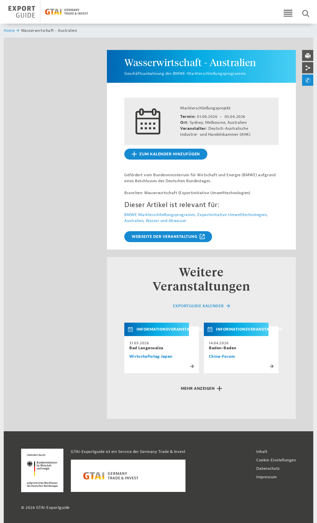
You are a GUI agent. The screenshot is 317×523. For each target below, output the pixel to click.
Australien (133, 220)
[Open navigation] (288, 13)
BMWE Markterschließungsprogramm (159, 214)
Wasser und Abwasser (166, 220)
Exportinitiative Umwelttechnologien (232, 214)
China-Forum (222, 356)
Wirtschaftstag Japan (150, 356)
